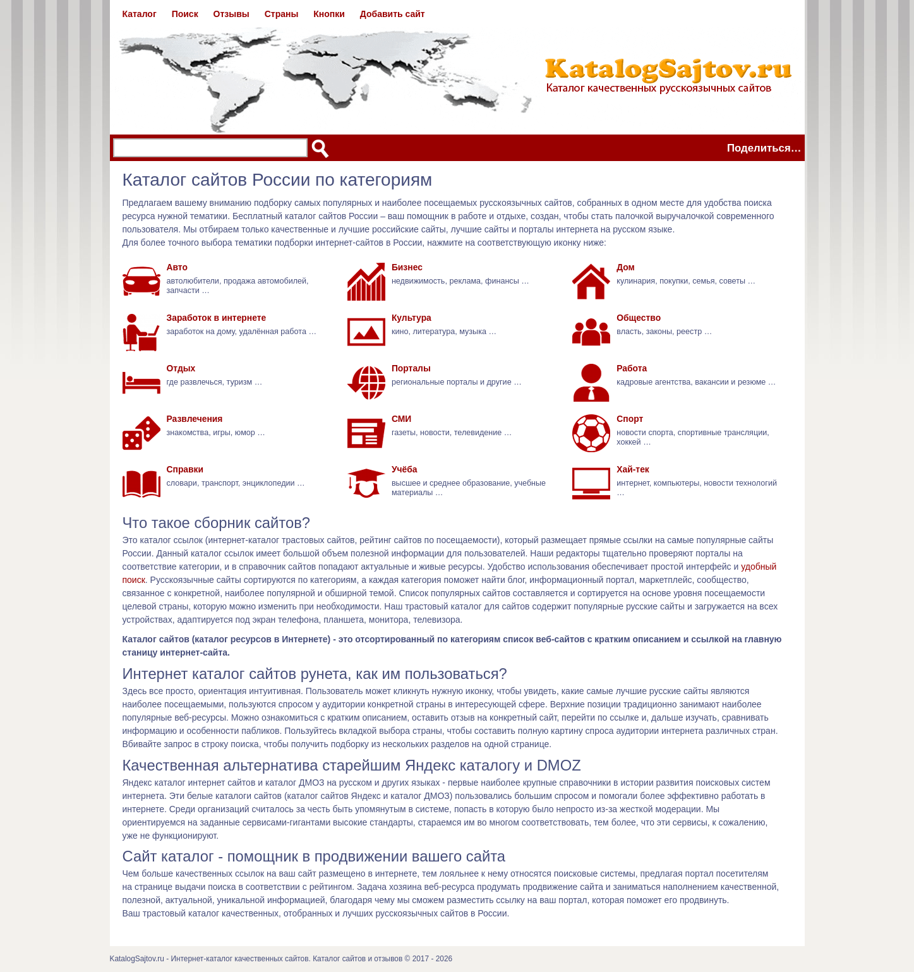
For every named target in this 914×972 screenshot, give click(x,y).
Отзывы (231, 14)
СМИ (401, 419)
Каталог (140, 14)
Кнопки (329, 14)
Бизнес (407, 267)
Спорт (629, 419)
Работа (631, 368)
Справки (185, 469)
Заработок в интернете (217, 318)
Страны (282, 14)
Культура (411, 318)
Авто (177, 267)
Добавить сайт (392, 14)
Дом (625, 267)
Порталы (411, 368)
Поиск (185, 14)
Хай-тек (632, 469)
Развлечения (195, 419)
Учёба (405, 469)
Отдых (181, 368)
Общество (638, 318)
